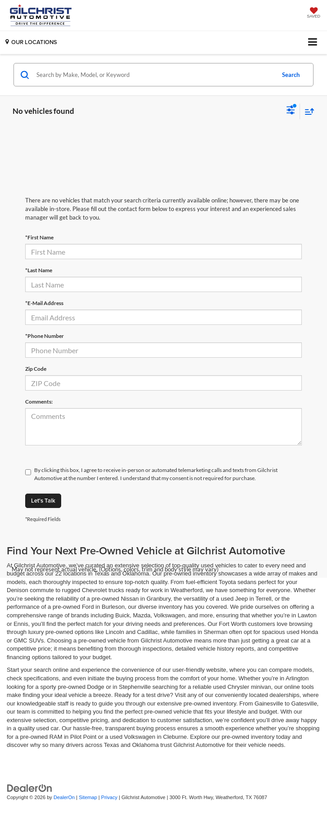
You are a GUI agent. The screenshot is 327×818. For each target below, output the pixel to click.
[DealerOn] (30, 787)
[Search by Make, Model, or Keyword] (154, 74)
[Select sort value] (307, 111)
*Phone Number (44, 336)
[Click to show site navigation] (313, 42)
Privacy (109, 797)
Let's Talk (43, 500)
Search (291, 74)
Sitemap (88, 797)
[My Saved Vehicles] (313, 13)
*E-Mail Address (44, 303)
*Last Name (38, 270)
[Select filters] (290, 111)
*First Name (39, 237)
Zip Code (35, 368)
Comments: (39, 401)
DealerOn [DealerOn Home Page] (64, 797)
